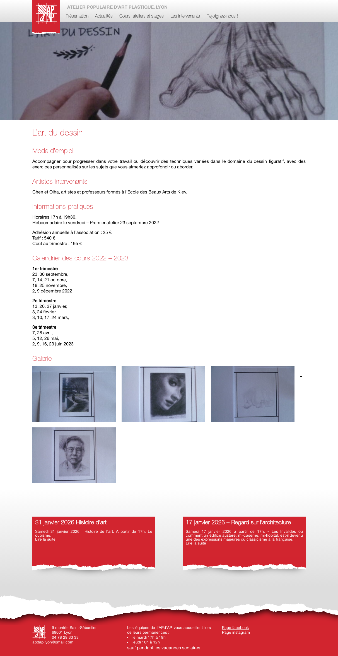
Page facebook (235, 627)
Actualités (104, 16)
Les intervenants (185, 16)
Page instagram (236, 632)
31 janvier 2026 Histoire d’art (70, 523)
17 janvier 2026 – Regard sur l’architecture (238, 523)
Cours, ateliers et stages (141, 16)
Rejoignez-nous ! (222, 16)
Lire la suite (45, 539)
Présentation (77, 16)
